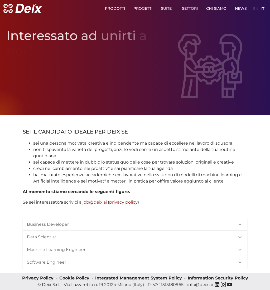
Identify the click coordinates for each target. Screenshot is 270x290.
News (241, 8)
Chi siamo (216, 8)
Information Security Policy (218, 278)
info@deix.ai (200, 284)
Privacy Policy (38, 278)
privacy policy (123, 202)
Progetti (143, 8)
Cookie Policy (74, 278)
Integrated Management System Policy (138, 278)
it (263, 8)
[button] (135, 224)
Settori (190, 8)
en (256, 8)
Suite (167, 8)
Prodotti (115, 8)
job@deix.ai (95, 202)
